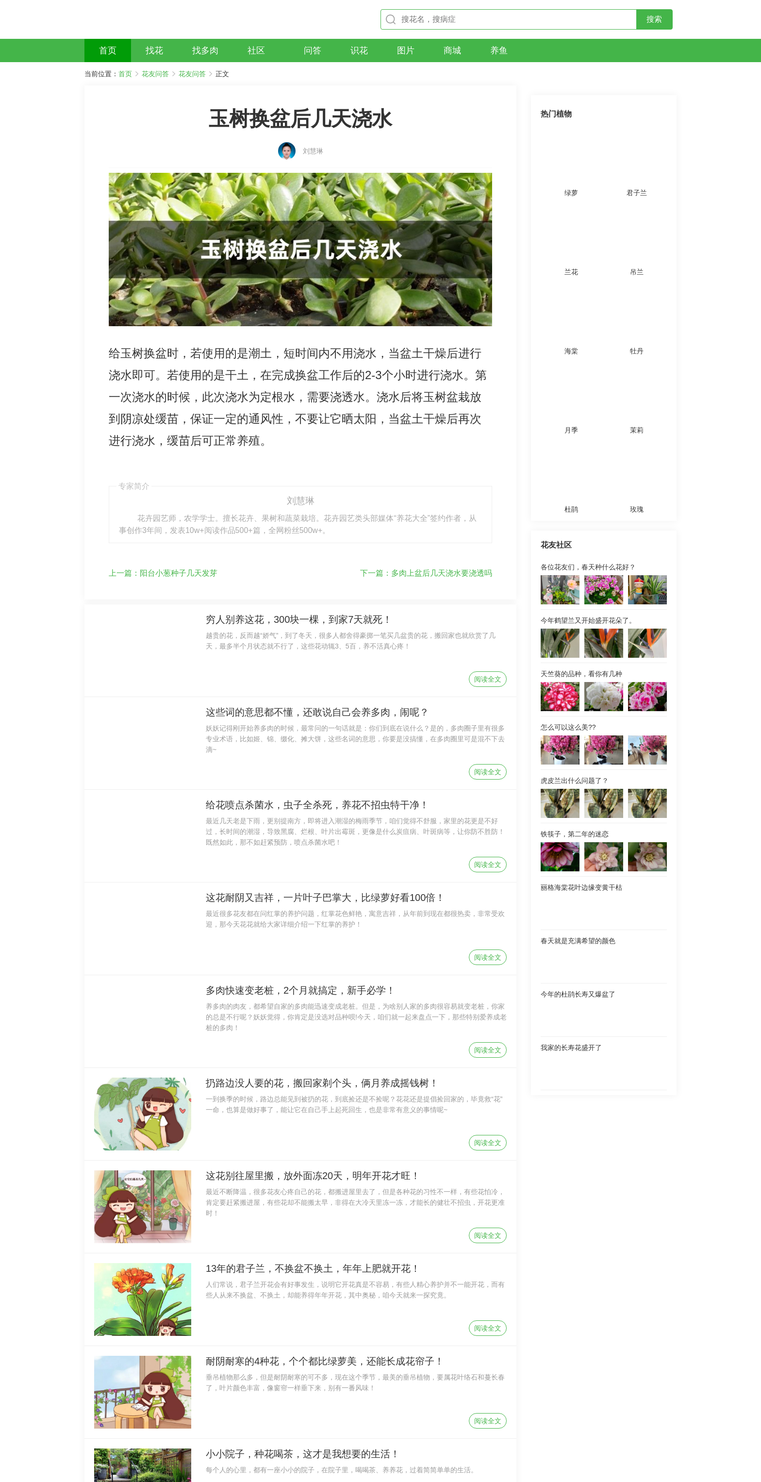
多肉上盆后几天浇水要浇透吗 (426, 468)
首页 (125, 74)
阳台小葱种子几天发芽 (163, 468)
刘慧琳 (313, 134)
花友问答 (155, 74)
